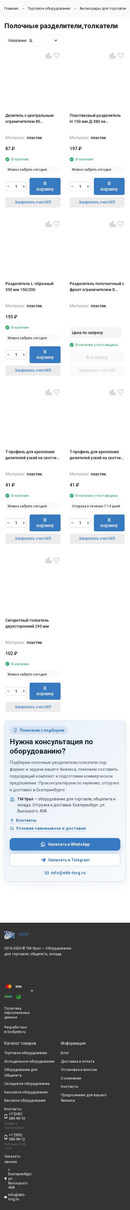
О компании (71, 1078)
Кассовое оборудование (26, 1092)
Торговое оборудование (49, 8)
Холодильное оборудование (29, 1061)
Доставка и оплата (77, 1061)
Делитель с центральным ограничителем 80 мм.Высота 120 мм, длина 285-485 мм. (30, 119)
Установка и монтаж (79, 1070)
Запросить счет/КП (33, 202)
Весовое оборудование (25, 1101)
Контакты (23, 820)
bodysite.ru (16, 1032)
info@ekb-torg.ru (65, 872)
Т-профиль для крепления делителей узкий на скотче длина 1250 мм (95, 455)
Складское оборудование (26, 1084)
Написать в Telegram (65, 860)
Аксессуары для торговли (103, 8)
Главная (11, 8)
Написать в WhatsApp (65, 844)
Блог (65, 1053)
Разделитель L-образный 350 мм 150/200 (29, 286)
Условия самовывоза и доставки (48, 828)
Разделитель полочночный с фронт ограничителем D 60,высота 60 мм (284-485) (97, 287)
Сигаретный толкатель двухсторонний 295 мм (27, 623)
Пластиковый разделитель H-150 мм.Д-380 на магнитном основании (95, 119)
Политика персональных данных (17, 1012)
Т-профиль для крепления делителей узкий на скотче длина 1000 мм (31, 455)
